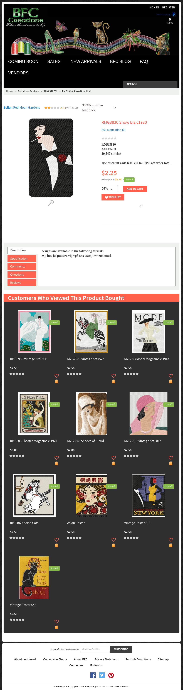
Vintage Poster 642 (23, 605)
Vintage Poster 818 (137, 523)
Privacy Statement (106, 659)
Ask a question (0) (113, 130)
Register (168, 8)
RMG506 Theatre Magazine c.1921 (33, 441)
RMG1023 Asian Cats (24, 523)
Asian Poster (76, 523)
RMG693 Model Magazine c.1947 (146, 359)
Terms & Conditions (138, 659)
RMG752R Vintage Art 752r (85, 359)
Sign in (154, 8)
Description (18, 250)
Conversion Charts (55, 659)
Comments (17, 266)
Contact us (76, 665)
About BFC (80, 659)
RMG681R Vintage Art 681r (142, 441)
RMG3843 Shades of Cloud (85, 441)
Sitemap (163, 659)
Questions (17, 275)
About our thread (25, 659)
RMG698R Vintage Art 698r (28, 359)
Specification (19, 259)
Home (9, 91)
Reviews (15, 283)
